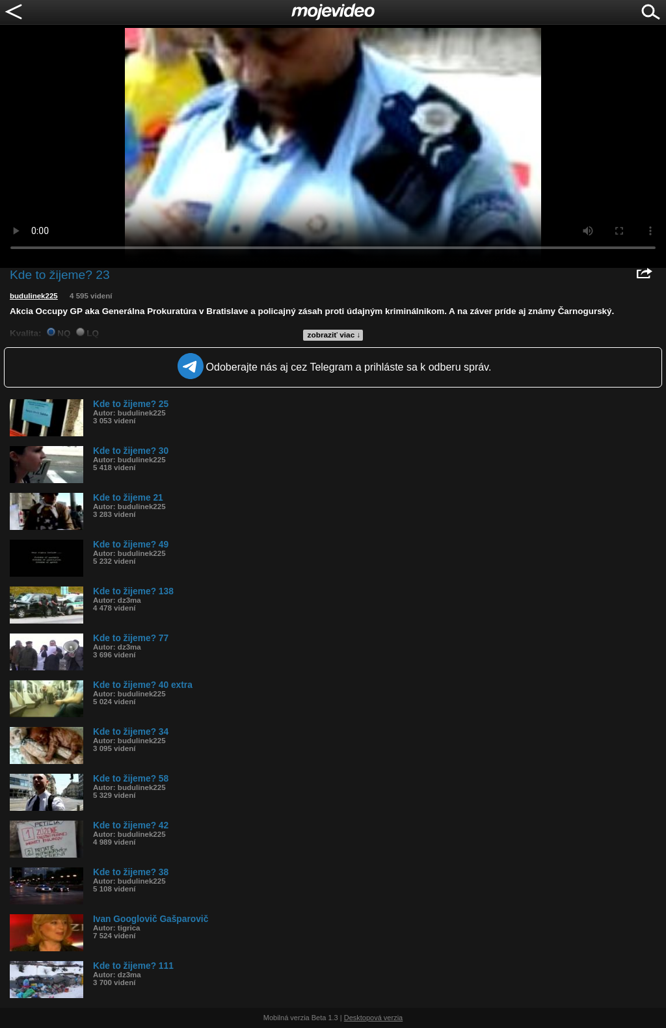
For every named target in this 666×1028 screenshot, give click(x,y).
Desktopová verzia (373, 1017)
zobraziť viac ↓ (334, 334)
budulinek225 (34, 296)
